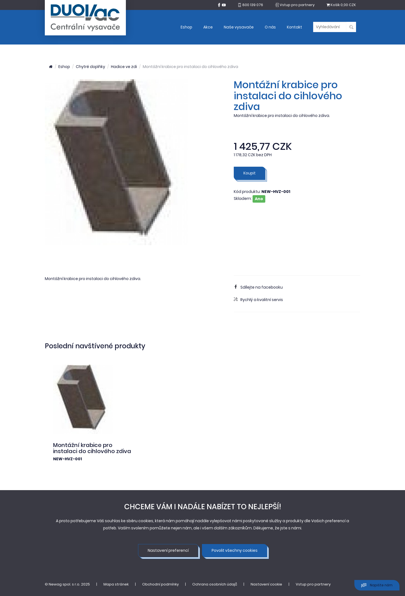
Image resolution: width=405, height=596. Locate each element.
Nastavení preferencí (168, 550)
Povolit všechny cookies (235, 550)
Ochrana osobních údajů (214, 584)
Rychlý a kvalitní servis (258, 299)
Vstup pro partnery (313, 584)
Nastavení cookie (266, 584)
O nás (270, 27)
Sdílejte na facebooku (258, 287)
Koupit (249, 173)
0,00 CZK (341, 4)
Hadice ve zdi (124, 66)
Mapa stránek (116, 584)
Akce (208, 27)
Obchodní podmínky (160, 584)
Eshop (186, 27)
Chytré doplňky (90, 66)
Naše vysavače (239, 27)
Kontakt (294, 27)
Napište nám (377, 585)
